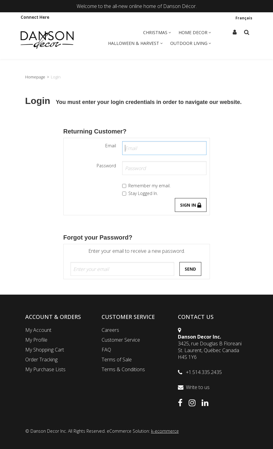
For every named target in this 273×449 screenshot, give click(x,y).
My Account (38, 330)
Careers (110, 330)
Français (243, 17)
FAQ (106, 349)
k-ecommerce (165, 431)
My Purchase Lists (45, 369)
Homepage (35, 77)
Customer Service (121, 339)
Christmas (157, 32)
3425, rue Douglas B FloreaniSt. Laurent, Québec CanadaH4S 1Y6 (210, 350)
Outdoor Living (190, 43)
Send (190, 269)
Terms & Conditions (123, 369)
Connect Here (35, 17)
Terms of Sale (117, 359)
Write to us (198, 387)
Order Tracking (41, 359)
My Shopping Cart (44, 349)
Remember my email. (146, 186)
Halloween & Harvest (135, 43)
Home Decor (195, 32)
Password (106, 166)
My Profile (36, 339)
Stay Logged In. (140, 193)
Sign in (190, 205)
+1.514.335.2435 (204, 372)
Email (110, 146)
